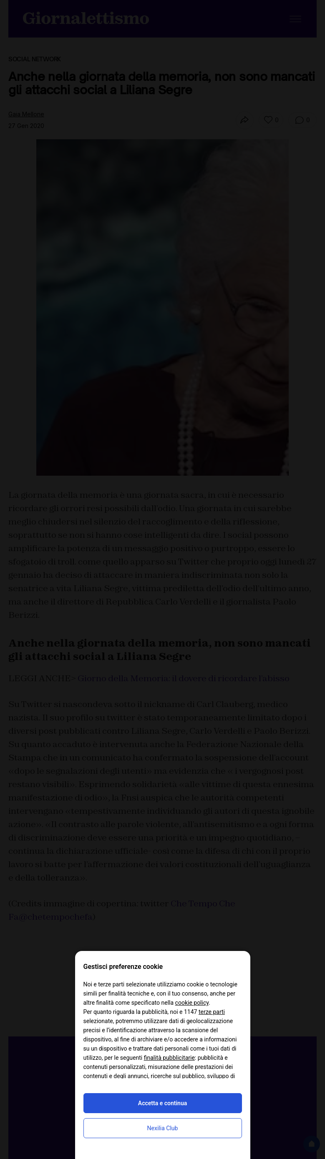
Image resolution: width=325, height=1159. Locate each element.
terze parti (212, 1011)
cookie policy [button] (192, 1002)
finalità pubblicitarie (169, 1057)
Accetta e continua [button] (162, 1103)
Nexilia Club (162, 1128)
